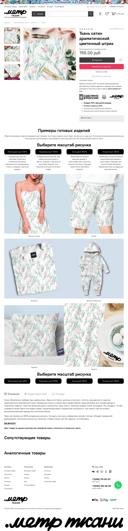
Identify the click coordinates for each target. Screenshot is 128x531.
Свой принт (23, 7)
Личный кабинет (29, 485)
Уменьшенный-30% (17, 151)
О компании (59, 7)
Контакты (41, 7)
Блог (25, 481)
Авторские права (50, 481)
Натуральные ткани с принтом (25, 22)
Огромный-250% (110, 151)
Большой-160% (79, 151)
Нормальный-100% (48, 151)
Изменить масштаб (101, 66)
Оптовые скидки (10, 7)
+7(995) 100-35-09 (101, 486)
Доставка (47, 474)
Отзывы (50, 7)
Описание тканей (30, 471)
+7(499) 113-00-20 (117, 7)
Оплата (46, 478)
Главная (7, 22)
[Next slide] (12, 77)
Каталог (33, 7)
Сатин (43, 22)
